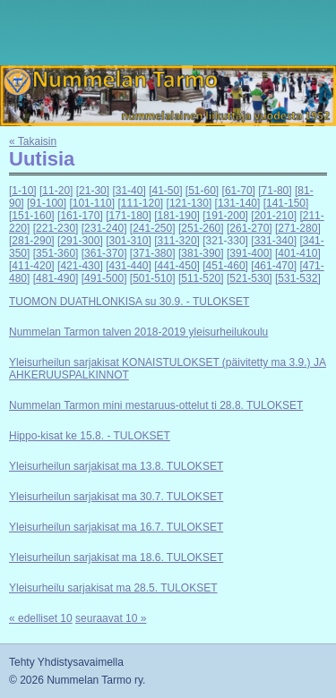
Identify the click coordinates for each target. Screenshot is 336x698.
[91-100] (46, 203)
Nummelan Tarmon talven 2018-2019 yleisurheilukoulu (138, 332)
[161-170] (80, 215)
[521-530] (249, 278)
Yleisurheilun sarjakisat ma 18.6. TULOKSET (116, 557)
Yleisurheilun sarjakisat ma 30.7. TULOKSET (116, 496)
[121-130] (189, 203)
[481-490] (56, 278)
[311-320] (177, 240)
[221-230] (56, 228)
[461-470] (274, 266)
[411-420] (32, 266)
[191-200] (225, 215)
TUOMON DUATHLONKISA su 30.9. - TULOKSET (129, 301)
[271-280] (298, 228)
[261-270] (249, 228)
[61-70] (238, 190)
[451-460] (225, 266)
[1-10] (23, 190)
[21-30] (92, 190)
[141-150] (286, 203)
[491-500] (104, 278)
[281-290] (32, 240)
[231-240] (104, 228)
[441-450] (177, 266)
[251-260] (201, 228)
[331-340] (274, 240)
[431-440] (128, 266)
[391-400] (249, 253)
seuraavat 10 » (110, 618)
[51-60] (202, 190)
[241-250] (153, 228)
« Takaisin (32, 141)
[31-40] (128, 190)
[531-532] (298, 278)
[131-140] (238, 203)
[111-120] (140, 203)
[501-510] (153, 278)
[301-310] (128, 240)
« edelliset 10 (41, 618)
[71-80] (274, 190)
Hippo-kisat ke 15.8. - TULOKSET (89, 436)
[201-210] (274, 215)
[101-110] (92, 203)
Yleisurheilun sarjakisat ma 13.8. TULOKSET (116, 466)
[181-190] (177, 215)
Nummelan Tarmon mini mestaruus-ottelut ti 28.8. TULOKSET (156, 405)
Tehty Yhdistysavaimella (66, 662)
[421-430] (80, 266)
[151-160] (32, 215)
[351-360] (56, 253)
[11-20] (56, 190)
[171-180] (128, 215)
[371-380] (153, 253)
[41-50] (165, 190)
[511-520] (201, 278)
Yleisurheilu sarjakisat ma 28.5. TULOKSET (113, 588)
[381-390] (201, 253)
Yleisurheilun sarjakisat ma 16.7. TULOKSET (116, 527)
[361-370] (104, 253)
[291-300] (80, 240)
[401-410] (298, 253)
